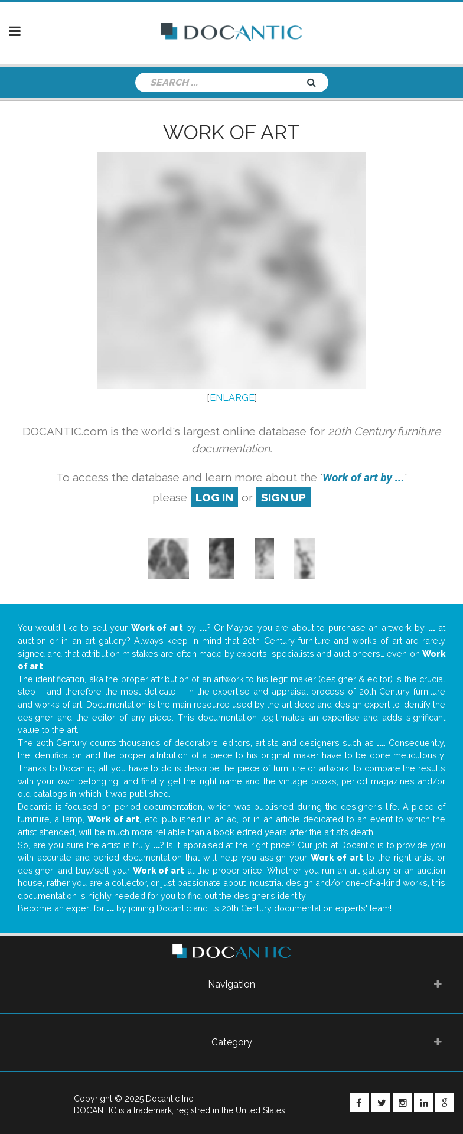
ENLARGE (232, 397)
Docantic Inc (169, 1098)
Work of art (231, 132)
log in (214, 497)
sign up (283, 497)
